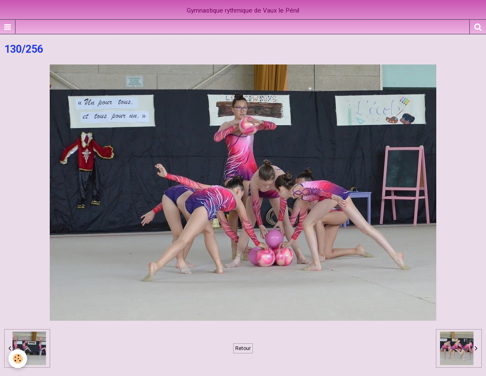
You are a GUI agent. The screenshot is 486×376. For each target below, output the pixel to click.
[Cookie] (17, 358)
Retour (243, 348)
